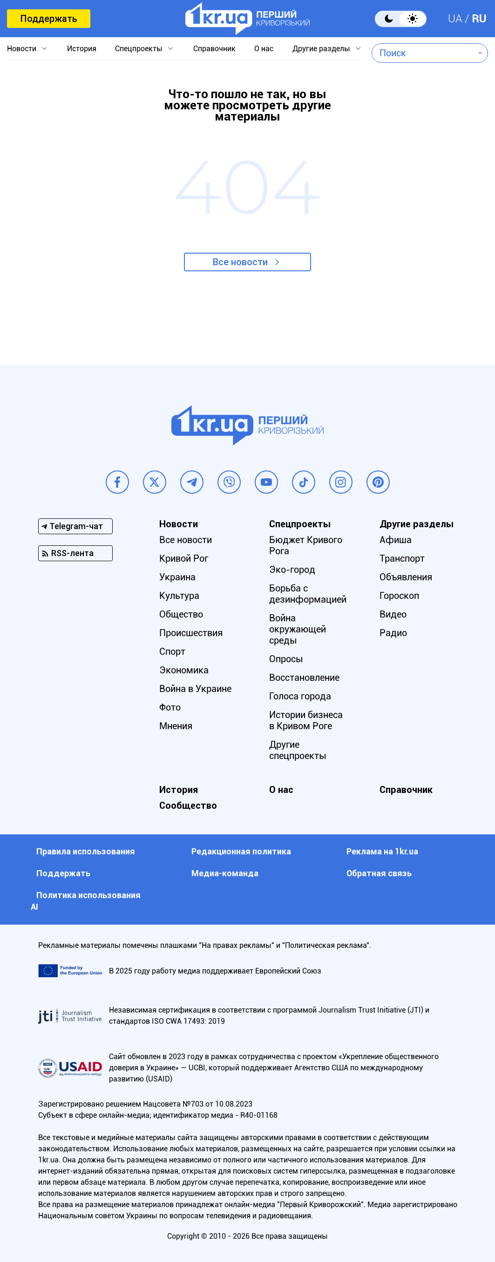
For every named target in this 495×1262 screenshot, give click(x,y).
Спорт (172, 651)
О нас (263, 48)
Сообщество (188, 805)
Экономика (184, 670)
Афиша (396, 539)
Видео (393, 614)
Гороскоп (399, 595)
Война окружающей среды (297, 629)
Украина (177, 577)
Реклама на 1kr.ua (382, 851)
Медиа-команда (224, 873)
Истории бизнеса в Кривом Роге (306, 720)
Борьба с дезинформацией (307, 594)
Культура (179, 595)
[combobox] (423, 53)
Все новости (240, 262)
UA (455, 18)
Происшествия (191, 632)
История (81, 48)
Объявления (406, 577)
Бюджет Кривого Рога (305, 545)
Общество (181, 614)
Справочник (214, 48)
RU (479, 18)
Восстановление (304, 677)
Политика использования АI (86, 901)
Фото (170, 707)
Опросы (286, 659)
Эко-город (292, 569)
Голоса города (300, 696)
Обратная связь (379, 873)
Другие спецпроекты (297, 750)
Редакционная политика (241, 851)
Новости (21, 48)
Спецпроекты (139, 48)
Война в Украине (195, 688)
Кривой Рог (183, 558)
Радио (393, 632)
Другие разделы (321, 48)
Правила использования (85, 851)
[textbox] (423, 53)
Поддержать (48, 18)
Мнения (175, 726)
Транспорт (402, 558)
